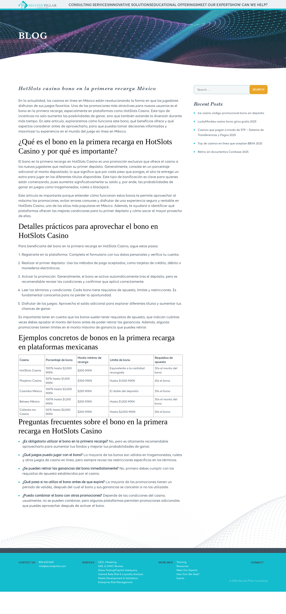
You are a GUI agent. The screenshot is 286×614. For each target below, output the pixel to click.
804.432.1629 (46, 584)
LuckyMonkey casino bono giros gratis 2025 (233, 148)
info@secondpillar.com (52, 588)
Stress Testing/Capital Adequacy (117, 592)
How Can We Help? (254, 16)
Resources (182, 588)
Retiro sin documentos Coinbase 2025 (228, 184)
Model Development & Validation (118, 600)
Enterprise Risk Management (115, 604)
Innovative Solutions (168, 16)
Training (181, 584)
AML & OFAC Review (110, 588)
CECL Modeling (107, 584)
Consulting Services (138, 16)
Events (180, 600)
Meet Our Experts (229, 16)
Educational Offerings (200, 16)
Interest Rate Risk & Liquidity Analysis (120, 596)
